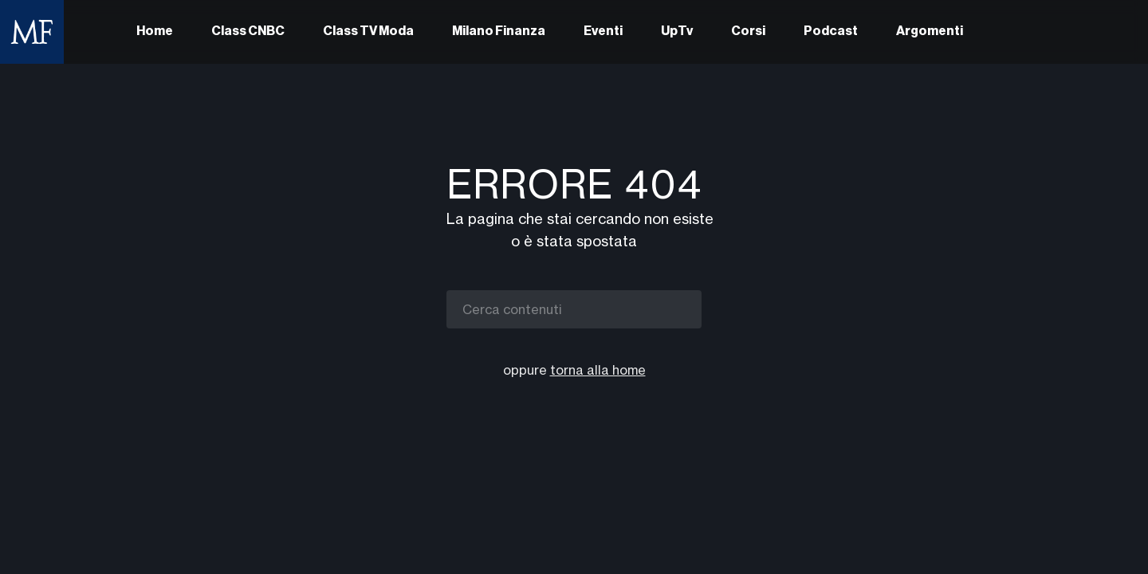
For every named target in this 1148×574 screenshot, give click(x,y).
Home (154, 32)
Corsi (748, 32)
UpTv (677, 32)
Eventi (603, 32)
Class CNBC (248, 32)
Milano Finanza (498, 32)
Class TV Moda (368, 32)
